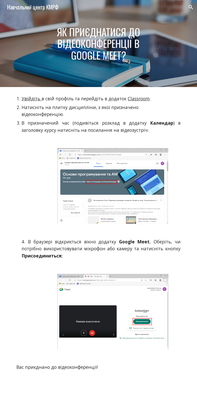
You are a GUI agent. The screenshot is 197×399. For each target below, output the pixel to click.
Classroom (139, 98)
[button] (191, 7)
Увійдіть (32, 98)
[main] (98, 43)
